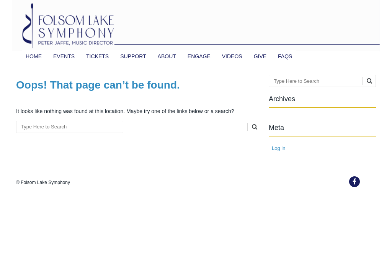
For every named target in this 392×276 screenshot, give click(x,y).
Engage (199, 56)
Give (260, 56)
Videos (232, 56)
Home (34, 56)
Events (64, 56)
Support (133, 56)
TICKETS (97, 56)
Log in (278, 148)
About (167, 56)
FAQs (285, 56)
